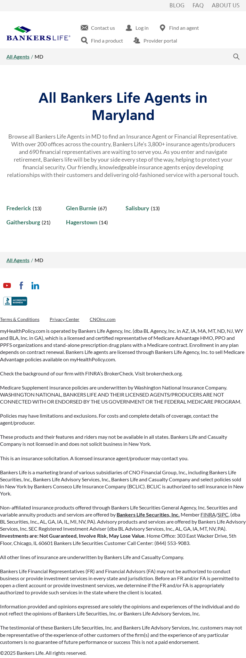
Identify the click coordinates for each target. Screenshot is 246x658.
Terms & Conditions (19, 319)
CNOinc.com (103, 319)
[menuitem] (98, 28)
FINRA (208, 514)
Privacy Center (64, 319)
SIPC (222, 514)
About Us (226, 6)
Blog (176, 6)
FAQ (198, 6)
